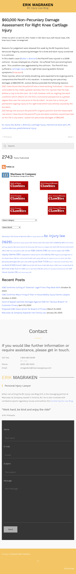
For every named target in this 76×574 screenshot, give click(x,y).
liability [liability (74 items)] (49, 254)
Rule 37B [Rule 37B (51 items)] (38, 269)
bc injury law (8, 125)
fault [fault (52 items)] (56, 247)
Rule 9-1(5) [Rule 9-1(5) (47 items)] (32, 265)
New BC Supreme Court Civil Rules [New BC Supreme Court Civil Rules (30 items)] (55, 258)
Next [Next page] (71, 137)
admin (12, 38)
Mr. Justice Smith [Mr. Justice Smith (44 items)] (24, 258)
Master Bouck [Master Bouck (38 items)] (11, 258)
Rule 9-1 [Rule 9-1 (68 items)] (21, 265)
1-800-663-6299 (27, 357)
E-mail (7, 446)
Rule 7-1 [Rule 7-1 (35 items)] (53, 262)
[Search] (38, 146)
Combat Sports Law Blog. (61, 401)
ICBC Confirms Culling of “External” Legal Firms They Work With (31, 287)
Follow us (8, 167)
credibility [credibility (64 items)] (59, 243)
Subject (7, 463)
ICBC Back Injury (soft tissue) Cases (51, 38)
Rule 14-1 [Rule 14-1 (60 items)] (20, 269)
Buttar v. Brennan (28, 58)
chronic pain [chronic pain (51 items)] (39, 243)
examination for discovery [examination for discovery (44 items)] (26, 247)
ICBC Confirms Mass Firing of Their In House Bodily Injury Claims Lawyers (36, 294)
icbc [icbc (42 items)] (27, 251)
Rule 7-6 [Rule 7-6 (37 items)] (61, 262)
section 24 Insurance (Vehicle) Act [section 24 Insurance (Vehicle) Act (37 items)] (55, 269)
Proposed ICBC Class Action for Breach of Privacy (24, 309)
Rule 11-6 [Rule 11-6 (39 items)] (62, 265)
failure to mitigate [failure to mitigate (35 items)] (45, 247)
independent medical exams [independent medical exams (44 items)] (32, 255)
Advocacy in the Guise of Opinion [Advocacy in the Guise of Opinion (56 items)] (16, 236)
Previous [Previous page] (7, 137)
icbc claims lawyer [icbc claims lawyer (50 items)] (56, 251)
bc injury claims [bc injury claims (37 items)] (37, 236)
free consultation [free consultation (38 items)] (17, 251)
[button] (38, 561)
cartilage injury (19, 69)
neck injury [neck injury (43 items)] (38, 258)
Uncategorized (22, 40)
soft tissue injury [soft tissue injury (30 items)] (24, 272)
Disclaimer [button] (69, 568)
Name (6, 429)
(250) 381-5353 (27, 364)
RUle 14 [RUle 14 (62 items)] (10, 269)
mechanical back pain (56, 125)
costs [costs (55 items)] (49, 243)
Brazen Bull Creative (20, 554)
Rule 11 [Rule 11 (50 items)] (54, 265)
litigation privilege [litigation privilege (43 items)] (62, 255)
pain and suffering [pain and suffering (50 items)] (29, 262)
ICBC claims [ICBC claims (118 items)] (39, 250)
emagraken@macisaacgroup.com (35, 368)
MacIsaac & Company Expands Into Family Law (24, 313)
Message (8, 481)
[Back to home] (38, 6)
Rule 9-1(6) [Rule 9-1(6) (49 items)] (43, 265)
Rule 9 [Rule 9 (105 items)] (10, 265)
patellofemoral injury (26, 128)
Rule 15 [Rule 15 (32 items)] (29, 269)
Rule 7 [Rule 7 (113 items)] (43, 261)
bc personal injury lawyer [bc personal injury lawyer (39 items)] (22, 243)
